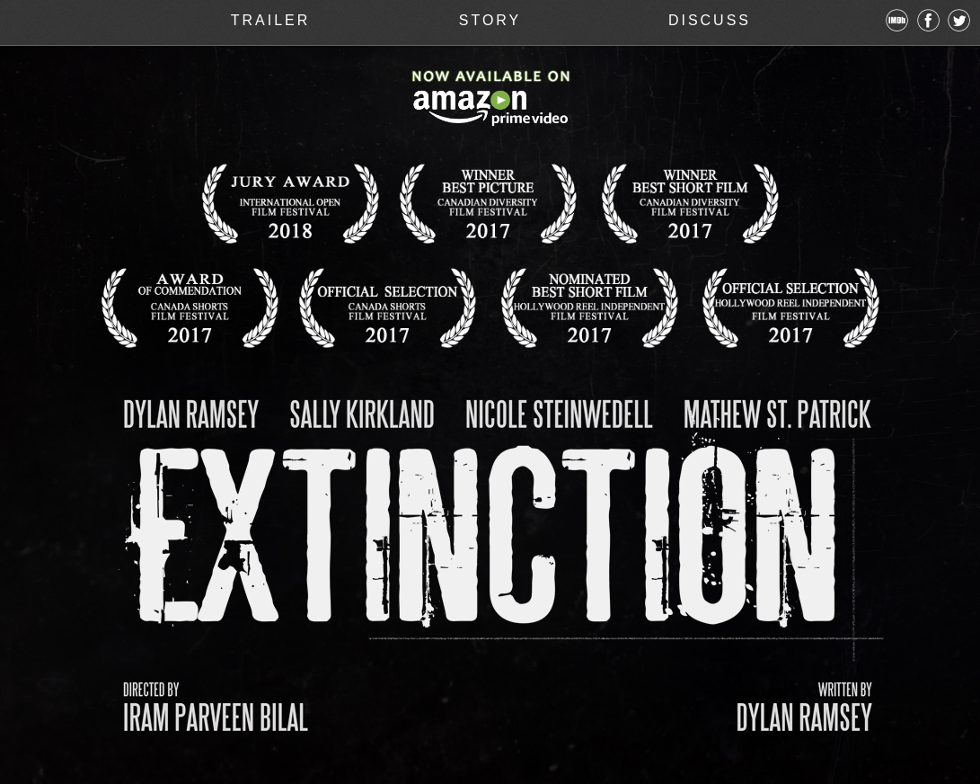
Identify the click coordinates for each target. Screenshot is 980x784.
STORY (490, 20)
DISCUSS (709, 20)
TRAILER (271, 20)
